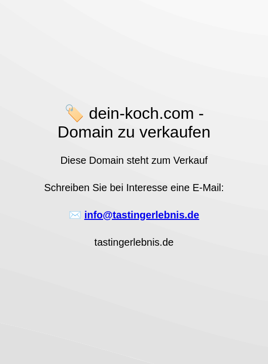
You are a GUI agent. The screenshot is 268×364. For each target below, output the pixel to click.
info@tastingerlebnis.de (141, 214)
